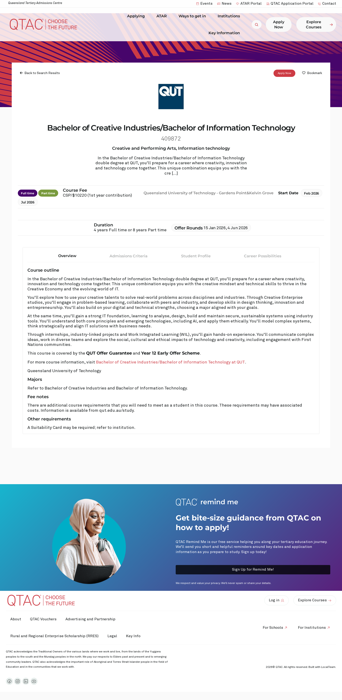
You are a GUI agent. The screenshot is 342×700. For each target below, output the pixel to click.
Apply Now (284, 73)
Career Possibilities (262, 256)
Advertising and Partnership (92, 619)
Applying (137, 16)
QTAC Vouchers (44, 619)
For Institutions (312, 627)
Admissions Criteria (129, 256)
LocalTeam (328, 667)
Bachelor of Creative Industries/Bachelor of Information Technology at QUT (170, 362)
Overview (67, 256)
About (16, 619)
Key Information (225, 32)
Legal (113, 636)
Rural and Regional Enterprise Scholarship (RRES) (55, 636)
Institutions (230, 16)
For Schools (272, 627)
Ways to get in (193, 16)
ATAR (162, 16)
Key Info (135, 636)
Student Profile (196, 256)
